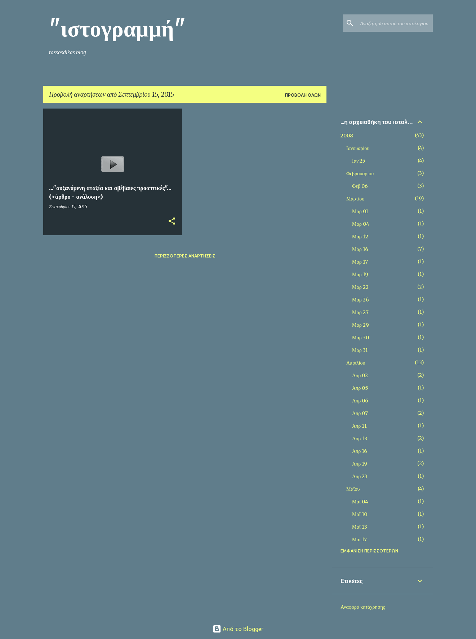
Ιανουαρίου (357, 148)
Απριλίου (355, 363)
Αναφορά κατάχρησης (363, 607)
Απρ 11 (359, 426)
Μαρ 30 (360, 337)
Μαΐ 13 (359, 527)
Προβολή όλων (303, 95)
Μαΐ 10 (359, 514)
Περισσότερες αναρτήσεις (185, 256)
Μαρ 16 (360, 249)
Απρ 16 (359, 451)
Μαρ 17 (360, 262)
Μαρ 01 (360, 211)
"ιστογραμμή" (117, 28)
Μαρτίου (355, 198)
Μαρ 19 (360, 274)
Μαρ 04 (360, 224)
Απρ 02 (360, 375)
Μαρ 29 (360, 325)
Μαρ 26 (360, 299)
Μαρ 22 (360, 287)
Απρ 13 (359, 438)
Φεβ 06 (360, 186)
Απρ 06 (360, 400)
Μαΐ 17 (359, 539)
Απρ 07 (360, 413)
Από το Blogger (238, 629)
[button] (172, 221)
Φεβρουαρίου (360, 173)
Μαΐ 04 (360, 501)
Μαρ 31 (360, 350)
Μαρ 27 (360, 312)
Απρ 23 (359, 476)
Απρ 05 (360, 388)
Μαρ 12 (360, 236)
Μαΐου (353, 489)
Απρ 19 (359, 463)
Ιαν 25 (358, 161)
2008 (347, 135)
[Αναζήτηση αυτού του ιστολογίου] (395, 23)
